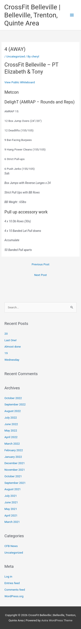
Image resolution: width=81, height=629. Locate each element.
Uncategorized (15, 56)
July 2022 (10, 417)
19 (6, 353)
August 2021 (12, 489)
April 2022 (11, 437)
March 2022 (12, 443)
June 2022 (11, 424)
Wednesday (11, 359)
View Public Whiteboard (19, 82)
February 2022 (13, 450)
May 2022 (10, 430)
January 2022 (13, 456)
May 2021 (10, 509)
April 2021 (11, 515)
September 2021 (15, 482)
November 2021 (14, 469)
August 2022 (12, 411)
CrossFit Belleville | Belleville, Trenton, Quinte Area (32, 15)
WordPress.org (13, 596)
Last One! (10, 340)
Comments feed (14, 589)
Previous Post (40, 264)
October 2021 (13, 476)
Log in (8, 576)
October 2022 (13, 398)
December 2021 (14, 463)
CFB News (11, 546)
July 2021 (10, 495)
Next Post (40, 275)
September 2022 (15, 404)
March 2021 (12, 521)
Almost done (12, 346)
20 (6, 333)
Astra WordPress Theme (56, 620)
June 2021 (11, 502)
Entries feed (12, 583)
